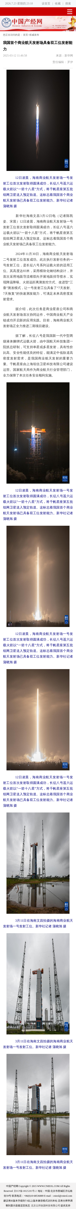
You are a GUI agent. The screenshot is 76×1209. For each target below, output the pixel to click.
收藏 (58, 3)
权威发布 (34, 34)
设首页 (46, 3)
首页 (25, 34)
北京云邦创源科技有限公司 (45, 1205)
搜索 (68, 3)
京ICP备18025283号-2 (25, 1191)
